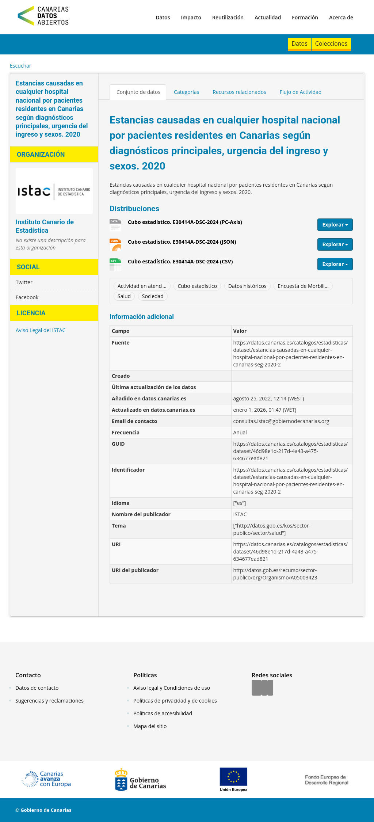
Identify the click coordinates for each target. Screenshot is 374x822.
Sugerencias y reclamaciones (49, 700)
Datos (163, 17)
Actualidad (268, 17)
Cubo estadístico (197, 285)
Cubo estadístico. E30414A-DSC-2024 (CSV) (180, 264)
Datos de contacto (36, 687)
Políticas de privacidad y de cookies (175, 700)
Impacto (191, 17)
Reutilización (228, 17)
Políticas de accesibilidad (162, 713)
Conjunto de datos (138, 91)
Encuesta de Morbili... (303, 285)
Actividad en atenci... (142, 285)
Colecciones (331, 43)
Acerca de (341, 17)
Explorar (335, 224)
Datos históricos (247, 285)
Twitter (24, 282)
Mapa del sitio (150, 726)
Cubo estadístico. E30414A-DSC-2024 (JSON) (182, 244)
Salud (124, 296)
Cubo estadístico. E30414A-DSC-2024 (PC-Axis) (185, 224)
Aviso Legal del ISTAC (40, 330)
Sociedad (153, 296)
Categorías (186, 91)
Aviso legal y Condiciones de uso (171, 687)
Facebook (27, 297)
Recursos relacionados (239, 91)
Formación (305, 17)
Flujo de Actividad (301, 91)
